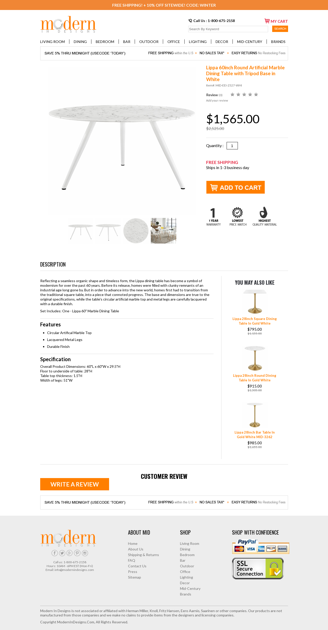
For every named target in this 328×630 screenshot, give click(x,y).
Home (132, 543)
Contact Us (137, 566)
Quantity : (216, 145)
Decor (222, 41)
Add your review (217, 100)
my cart (276, 21)
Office (173, 41)
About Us (135, 549)
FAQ (131, 560)
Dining (80, 41)
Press (132, 571)
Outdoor (148, 41)
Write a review (74, 484)
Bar (126, 41)
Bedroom (105, 41)
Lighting (198, 41)
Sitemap (134, 577)
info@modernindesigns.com (74, 570)
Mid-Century (249, 41)
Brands (278, 41)
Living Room (52, 41)
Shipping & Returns (143, 554)
